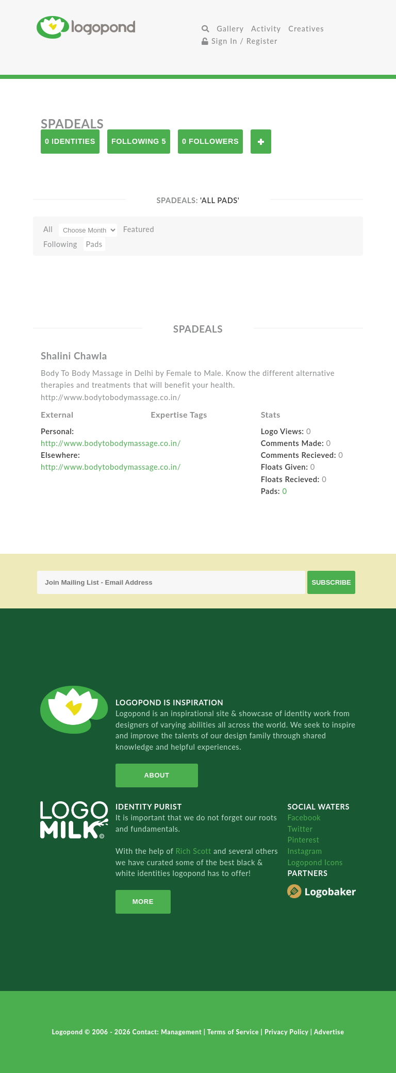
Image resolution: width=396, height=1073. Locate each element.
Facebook (304, 817)
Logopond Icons (314, 862)
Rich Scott (194, 851)
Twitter (299, 828)
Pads (94, 244)
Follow (261, 141)
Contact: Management (168, 1032)
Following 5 (138, 141)
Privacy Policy (287, 1032)
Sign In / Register (240, 41)
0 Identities (70, 141)
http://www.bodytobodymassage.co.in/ (111, 443)
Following (60, 244)
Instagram (304, 851)
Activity (266, 28)
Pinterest (303, 839)
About (157, 775)
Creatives (306, 28)
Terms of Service (234, 1032)
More (143, 901)
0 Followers (210, 141)
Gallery (230, 28)
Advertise (329, 1032)
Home (117, 27)
